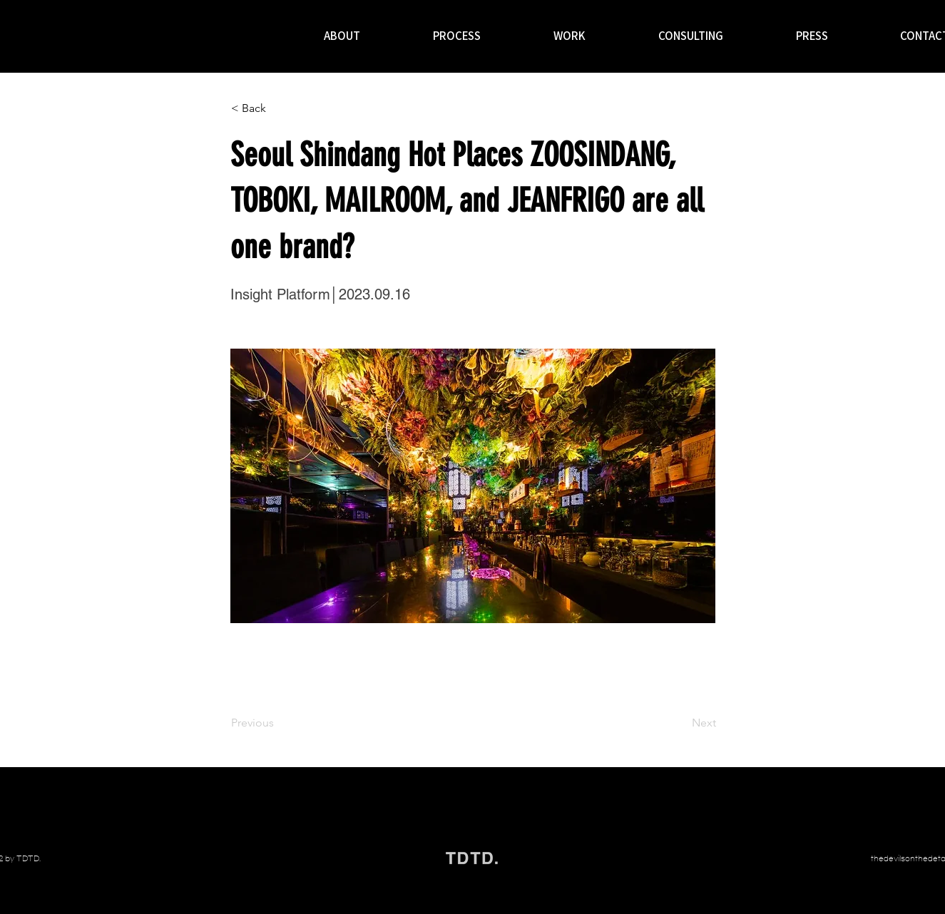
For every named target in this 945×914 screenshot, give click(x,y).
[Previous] (278, 723)
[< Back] (278, 108)
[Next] (680, 723)
